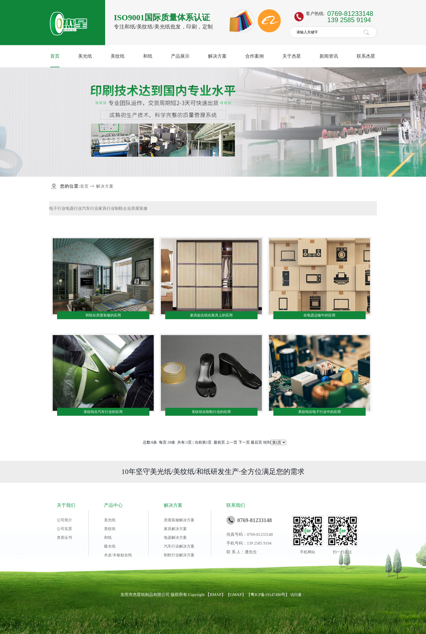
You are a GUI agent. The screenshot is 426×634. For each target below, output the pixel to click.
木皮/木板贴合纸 (118, 555)
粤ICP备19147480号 (267, 594)
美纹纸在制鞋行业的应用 (211, 412)
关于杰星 (291, 56)
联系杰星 (366, 56)
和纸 (147, 56)
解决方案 (217, 56)
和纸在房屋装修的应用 (103, 315)
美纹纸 (118, 56)
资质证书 (64, 538)
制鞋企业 (123, 208)
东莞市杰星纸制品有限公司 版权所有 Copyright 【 (165, 594)
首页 (55, 56)
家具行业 (106, 208)
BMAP (215, 594)
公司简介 (64, 520)
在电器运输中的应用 (319, 315)
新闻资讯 (328, 56)
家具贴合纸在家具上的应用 (211, 315)
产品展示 (180, 56)
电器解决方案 (175, 538)
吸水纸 (110, 546)
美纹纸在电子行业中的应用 (319, 412)
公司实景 (64, 529)
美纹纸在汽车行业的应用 (103, 412)
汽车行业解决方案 (179, 546)
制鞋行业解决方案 (179, 555)
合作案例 (254, 56)
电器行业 (74, 208)
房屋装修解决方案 (179, 520)
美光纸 (85, 56)
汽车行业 (90, 208)
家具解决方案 (175, 529)
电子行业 (57, 208)
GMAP (236, 594)
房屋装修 (139, 208)
